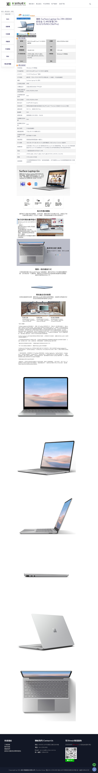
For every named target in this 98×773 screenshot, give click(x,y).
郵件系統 (7, 747)
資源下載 (62, 4)
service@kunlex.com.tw (48, 750)
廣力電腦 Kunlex (16, 4)
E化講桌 (7, 49)
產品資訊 (38, 4)
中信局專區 (46, 4)
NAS (7, 19)
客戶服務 (54, 4)
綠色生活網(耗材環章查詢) (12, 751)
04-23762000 (43, 747)
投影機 (8, 26)
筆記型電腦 (7, 64)
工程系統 (7, 744)
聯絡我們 (7, 749)
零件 (7, 56)
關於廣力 (31, 4)
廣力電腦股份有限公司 (28, 770)
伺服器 (8, 41)
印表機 (8, 34)
